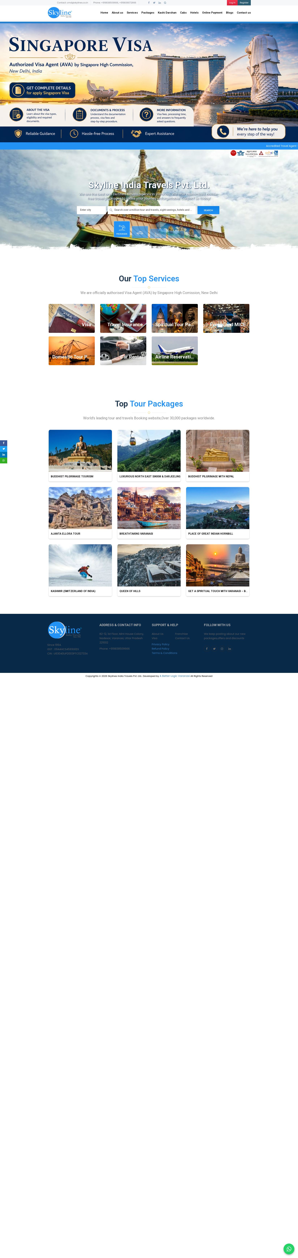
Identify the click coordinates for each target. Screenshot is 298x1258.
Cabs (183, 12)
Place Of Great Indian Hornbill (209, 560)
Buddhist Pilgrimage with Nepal (210, 502)
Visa (154, 638)
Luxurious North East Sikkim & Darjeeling (148, 502)
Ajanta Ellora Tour (64, 560)
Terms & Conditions (164, 653)
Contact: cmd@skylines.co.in (72, 2)
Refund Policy (160, 648)
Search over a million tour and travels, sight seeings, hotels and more (153, 209)
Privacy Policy (160, 644)
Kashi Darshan (167, 12)
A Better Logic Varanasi (175, 676)
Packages (147, 12)
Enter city (85, 209)
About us (117, 12)
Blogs (229, 12)
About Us (157, 634)
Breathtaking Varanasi (135, 560)
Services (132, 12)
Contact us (244, 12)
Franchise (181, 634)
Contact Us (182, 638)
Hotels (194, 12)
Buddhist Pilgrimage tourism (71, 502)
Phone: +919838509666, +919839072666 (114, 2)
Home (104, 12)
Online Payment (212, 12)
